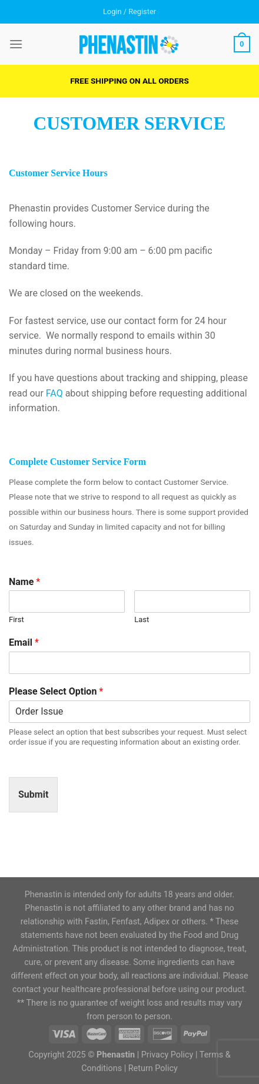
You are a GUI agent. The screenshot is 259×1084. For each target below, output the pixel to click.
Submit (33, 794)
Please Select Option (56, 691)
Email (24, 642)
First (16, 619)
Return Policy (153, 1068)
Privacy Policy (167, 1055)
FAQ (54, 393)
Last (141, 619)
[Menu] (16, 43)
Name (24, 581)
